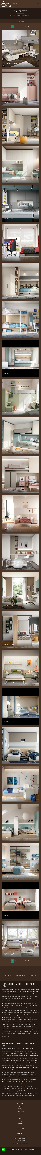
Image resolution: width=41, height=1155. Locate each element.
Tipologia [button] (8, 975)
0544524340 (21, 1141)
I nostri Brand (20, 1111)
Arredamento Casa (19, 15)
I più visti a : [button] (33, 975)
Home (11, 15)
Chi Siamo (20, 1106)
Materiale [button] (20, 972)
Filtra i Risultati (20, 21)
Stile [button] (32, 972)
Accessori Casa (20, 1126)
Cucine (20, 1121)
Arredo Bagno (20, 1128)
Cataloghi (20, 1109)
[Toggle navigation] (38, 4)
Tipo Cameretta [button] (20, 975)
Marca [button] (8, 972)
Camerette (28, 15)
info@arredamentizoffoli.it (21, 1143)
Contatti (21, 1113)
